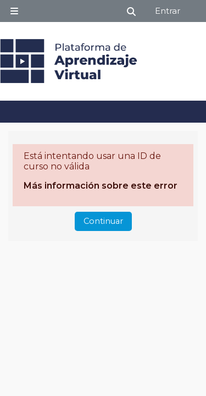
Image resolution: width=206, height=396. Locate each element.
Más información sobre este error (100, 185)
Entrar (167, 11)
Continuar (103, 221)
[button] (132, 11)
